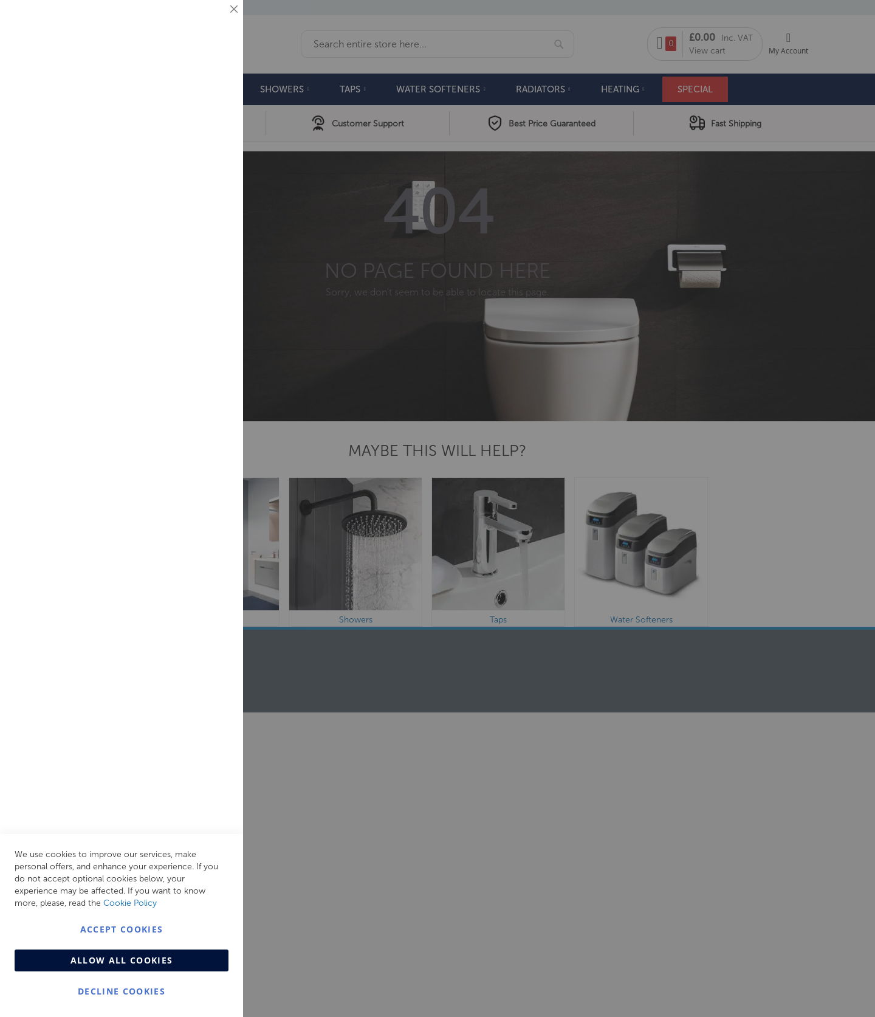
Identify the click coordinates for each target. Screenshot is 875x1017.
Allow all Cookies (121, 960)
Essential (209, 24)
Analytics (209, 306)
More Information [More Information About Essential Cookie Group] (195, 100)
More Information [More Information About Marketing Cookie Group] (195, 253)
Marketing (209, 153)
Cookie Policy (130, 903)
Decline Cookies (121, 991)
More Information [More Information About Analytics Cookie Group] (195, 370)
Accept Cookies (121, 929)
